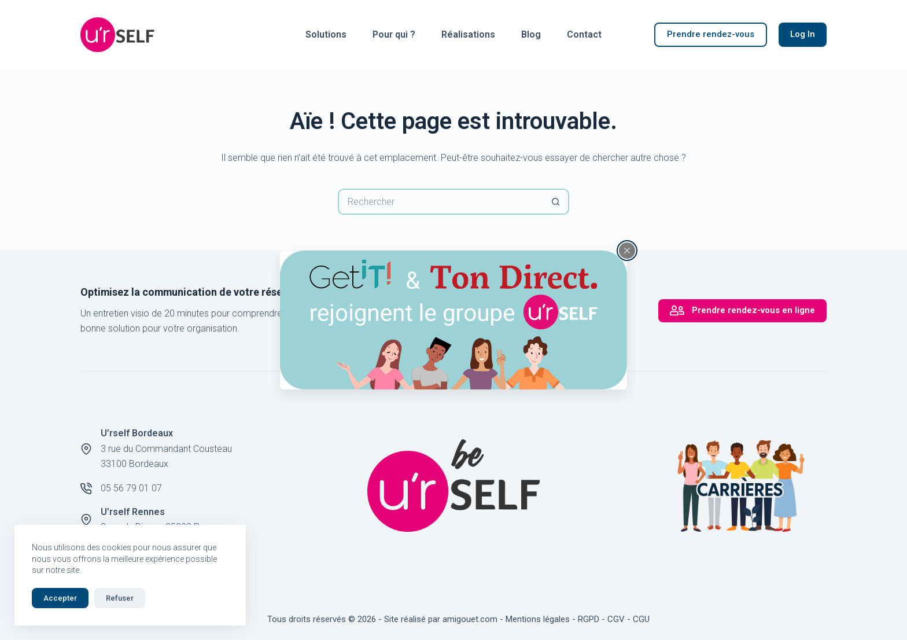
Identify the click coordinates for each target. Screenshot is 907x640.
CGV (616, 619)
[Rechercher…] (440, 202)
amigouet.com (470, 619)
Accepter (60, 598)
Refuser (120, 598)
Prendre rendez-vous (710, 34)
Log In (802, 34)
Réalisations (468, 34)
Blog (531, 34)
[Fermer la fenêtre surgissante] (627, 250)
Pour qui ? (394, 34)
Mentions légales (538, 619)
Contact (584, 34)
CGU (641, 619)
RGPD (588, 619)
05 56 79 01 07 (131, 488)
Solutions (325, 34)
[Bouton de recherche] (556, 202)
